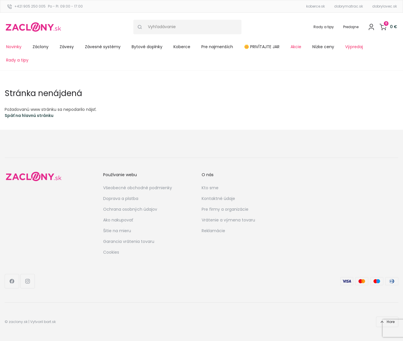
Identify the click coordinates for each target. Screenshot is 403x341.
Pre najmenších (217, 47)
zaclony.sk (18, 321)
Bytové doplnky (147, 47)
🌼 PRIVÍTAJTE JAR (262, 47)
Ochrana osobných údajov (130, 209)
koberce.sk (315, 6)
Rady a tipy (324, 26)
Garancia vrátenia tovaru (128, 241)
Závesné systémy (103, 47)
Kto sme (210, 188)
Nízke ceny (323, 47)
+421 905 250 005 (30, 6)
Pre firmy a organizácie (225, 209)
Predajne (351, 26)
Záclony (41, 47)
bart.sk (50, 321)
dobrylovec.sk (384, 6)
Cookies (111, 252)
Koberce (181, 47)
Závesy (67, 47)
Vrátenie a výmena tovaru (228, 220)
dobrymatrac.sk (348, 6)
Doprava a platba (120, 198)
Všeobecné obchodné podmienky (137, 188)
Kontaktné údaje (218, 198)
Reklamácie (213, 231)
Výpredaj (354, 47)
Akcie (296, 47)
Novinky (14, 47)
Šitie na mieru (117, 231)
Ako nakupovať (118, 220)
